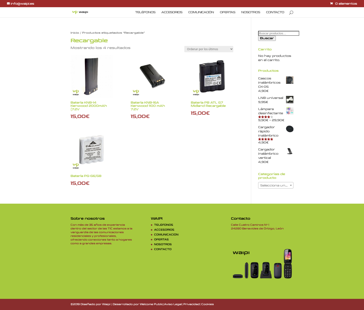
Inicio (75, 32)
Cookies (207, 304)
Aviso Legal (173, 304)
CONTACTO (275, 12)
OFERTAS (227, 12)
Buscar (267, 38)
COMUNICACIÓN (201, 12)
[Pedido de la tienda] (208, 49)
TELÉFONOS (145, 12)
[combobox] (275, 185)
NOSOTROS (250, 12)
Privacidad (191, 304)
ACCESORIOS (171, 12)
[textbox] (275, 185)
